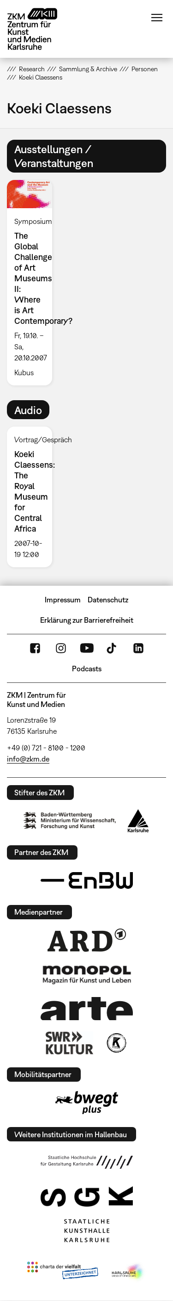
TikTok (112, 648)
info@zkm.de (28, 759)
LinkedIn (138, 648)
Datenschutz (108, 599)
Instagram (61, 648)
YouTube (87, 648)
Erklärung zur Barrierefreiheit (86, 620)
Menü (157, 17)
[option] (33, 282)
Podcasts (86, 668)
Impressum (63, 599)
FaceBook (35, 648)
